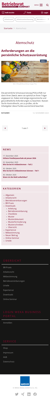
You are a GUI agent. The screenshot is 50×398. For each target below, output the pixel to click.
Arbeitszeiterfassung (25, 19)
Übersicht (12, 227)
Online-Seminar (12, 238)
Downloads (10, 206)
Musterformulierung (17, 222)
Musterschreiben (15, 224)
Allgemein (10, 195)
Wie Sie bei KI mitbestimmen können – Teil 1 (21, 171)
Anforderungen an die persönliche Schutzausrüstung (24, 53)
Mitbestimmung (13, 232)
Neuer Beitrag (12, 235)
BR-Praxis (10, 203)
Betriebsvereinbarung (17, 211)
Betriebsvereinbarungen (16, 200)
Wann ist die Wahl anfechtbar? (15, 177)
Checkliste (12, 214)
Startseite (8, 28)
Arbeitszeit (8, 19)
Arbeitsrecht (11, 198)
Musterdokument (16, 219)
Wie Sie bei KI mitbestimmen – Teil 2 (17, 164)
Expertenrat (11, 230)
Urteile (8, 240)
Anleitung (12, 208)
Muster (11, 216)
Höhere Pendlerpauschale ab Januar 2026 (19, 158)
